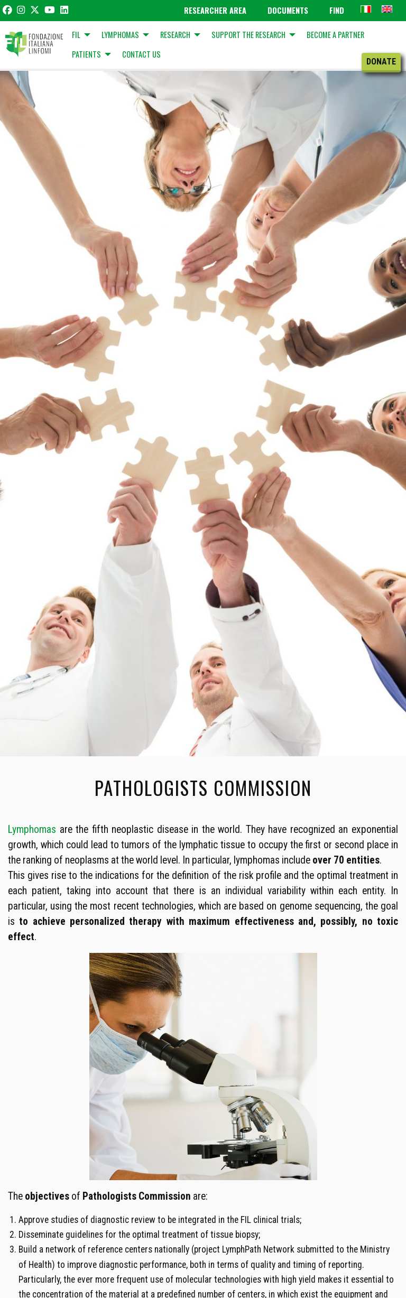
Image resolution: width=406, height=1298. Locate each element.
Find (336, 10)
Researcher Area (215, 10)
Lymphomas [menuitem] (120, 34)
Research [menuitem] (175, 34)
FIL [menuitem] (76, 34)
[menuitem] (366, 8)
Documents (287, 10)
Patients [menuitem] (86, 54)
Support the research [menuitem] (248, 34)
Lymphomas (32, 829)
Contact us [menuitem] (141, 54)
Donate (381, 62)
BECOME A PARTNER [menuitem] (335, 34)
